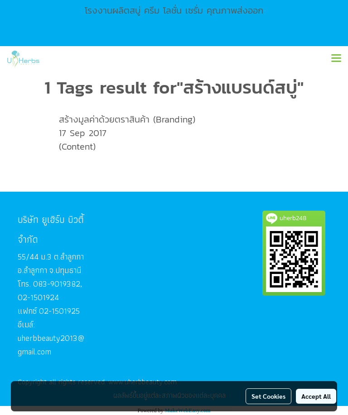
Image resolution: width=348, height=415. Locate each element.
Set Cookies (268, 396)
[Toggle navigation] (336, 59)
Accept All (316, 396)
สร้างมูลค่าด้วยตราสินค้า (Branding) (127, 119)
